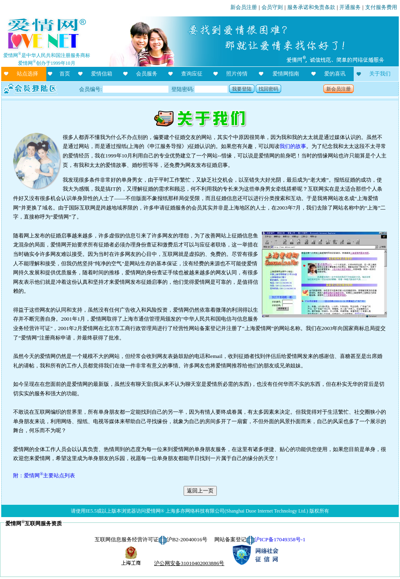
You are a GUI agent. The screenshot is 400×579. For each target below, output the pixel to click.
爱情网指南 (286, 74)
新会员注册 (243, 7)
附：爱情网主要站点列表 (44, 475)
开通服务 (350, 7)
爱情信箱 (101, 74)
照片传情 (237, 74)
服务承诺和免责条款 (311, 7)
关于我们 (380, 74)
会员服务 (146, 74)
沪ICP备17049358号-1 (280, 539)
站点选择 (27, 74)
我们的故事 (293, 146)
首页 (64, 74)
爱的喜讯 (334, 74)
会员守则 (272, 7)
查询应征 (191, 74)
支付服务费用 (381, 7)
